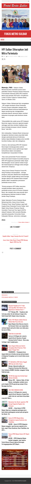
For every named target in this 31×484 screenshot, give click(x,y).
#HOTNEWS (10, 56)
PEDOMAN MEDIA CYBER (10, 297)
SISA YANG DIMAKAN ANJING (16, 390)
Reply (4, 56)
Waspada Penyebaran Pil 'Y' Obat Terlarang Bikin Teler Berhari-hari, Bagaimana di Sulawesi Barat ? (17, 308)
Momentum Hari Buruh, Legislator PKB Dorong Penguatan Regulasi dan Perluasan (18, 404)
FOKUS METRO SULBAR (15, 34)
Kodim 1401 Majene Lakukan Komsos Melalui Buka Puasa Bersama (18, 321)
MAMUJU (15, 56)
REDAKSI (4, 295)
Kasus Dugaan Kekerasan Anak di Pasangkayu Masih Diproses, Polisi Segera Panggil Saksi (17, 348)
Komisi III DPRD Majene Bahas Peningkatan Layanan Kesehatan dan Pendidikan (18, 420)
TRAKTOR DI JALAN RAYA (15, 334)
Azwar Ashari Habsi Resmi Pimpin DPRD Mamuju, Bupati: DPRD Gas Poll (15, 241)
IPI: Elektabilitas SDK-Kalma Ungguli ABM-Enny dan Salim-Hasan (18, 363)
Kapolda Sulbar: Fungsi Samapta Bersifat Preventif (15, 236)
